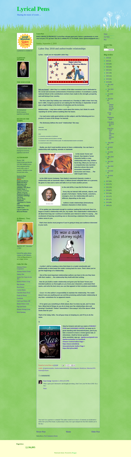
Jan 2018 (110, 175)
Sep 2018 (110, 99)
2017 (107, 181)
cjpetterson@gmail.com (89, 337)
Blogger (74, 453)
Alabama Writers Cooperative (22, 268)
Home (68, 432)
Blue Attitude (20, 284)
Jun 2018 (110, 152)
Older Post (95, 432)
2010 (107, 202)
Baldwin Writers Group (23, 281)
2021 (107, 73)
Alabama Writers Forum (24, 271)
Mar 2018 (110, 166)
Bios (105, 39)
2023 (107, 67)
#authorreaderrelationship (62, 368)
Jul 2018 (110, 147)
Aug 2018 (110, 142)
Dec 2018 (110, 84)
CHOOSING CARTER (77, 328)
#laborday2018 (91, 368)
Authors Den (20, 274)
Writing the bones (110, 118)
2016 (107, 184)
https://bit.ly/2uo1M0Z (70, 348)
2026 (107, 58)
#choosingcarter (74, 368)
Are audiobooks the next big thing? (110, 106)
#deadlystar (83, 368)
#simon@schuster (43, 370)
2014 (107, 190)
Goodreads (20, 298)
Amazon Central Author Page (73, 341)
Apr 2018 (110, 161)
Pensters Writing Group (23, 309)
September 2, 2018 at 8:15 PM (60, 381)
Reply (45, 388)
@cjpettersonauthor (48, 368)
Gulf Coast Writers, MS (23, 301)
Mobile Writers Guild (23, 304)
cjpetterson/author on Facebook (74, 339)
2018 (107, 82)
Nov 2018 (110, 89)
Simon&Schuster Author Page (73, 346)
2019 (107, 79)
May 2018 (110, 157)
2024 (107, 64)
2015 (107, 187)
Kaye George (47, 381)
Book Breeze (20, 287)
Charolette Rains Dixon (23, 292)
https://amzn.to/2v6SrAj (71, 344)
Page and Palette (21, 306)
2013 (107, 193)
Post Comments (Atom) (51, 436)
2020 (107, 76)
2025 (107, 61)
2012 (107, 196)
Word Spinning (21, 312)
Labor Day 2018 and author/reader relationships (110, 133)
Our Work (107, 37)
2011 (107, 199)
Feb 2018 (110, 171)
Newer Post (41, 432)
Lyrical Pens (33, 8)
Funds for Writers (22, 295)
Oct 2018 (110, 94)
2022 (107, 70)
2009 (107, 205)
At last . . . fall (110, 113)
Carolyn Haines (21, 290)
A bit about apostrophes (110, 123)
